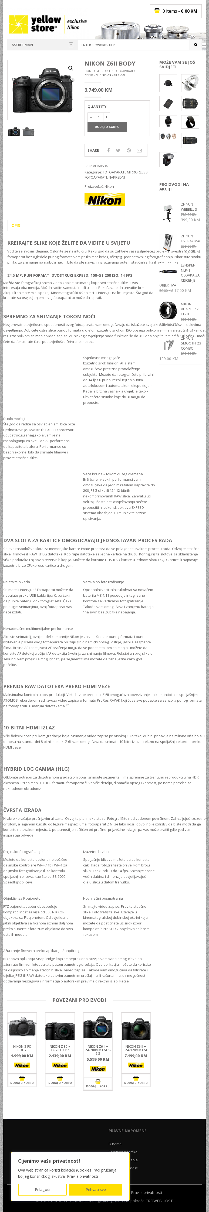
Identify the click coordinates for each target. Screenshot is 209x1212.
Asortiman (42, 44)
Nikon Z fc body (22, 1048)
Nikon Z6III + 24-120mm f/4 (136, 1048)
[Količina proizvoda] (98, 117)
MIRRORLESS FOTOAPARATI (114, 71)
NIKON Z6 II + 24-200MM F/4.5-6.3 (98, 1050)
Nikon (109, 186)
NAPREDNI (92, 75)
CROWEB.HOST (159, 1200)
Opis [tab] (16, 225)
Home (89, 71)
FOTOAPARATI (114, 172)
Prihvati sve (96, 1189)
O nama (115, 1143)
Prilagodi (42, 1189)
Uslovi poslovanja (123, 1160)
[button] (71, 68)
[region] (70, 1176)
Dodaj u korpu (107, 127)
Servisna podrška (123, 1151)
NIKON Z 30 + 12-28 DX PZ (60, 1048)
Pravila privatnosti (82, 1176)
